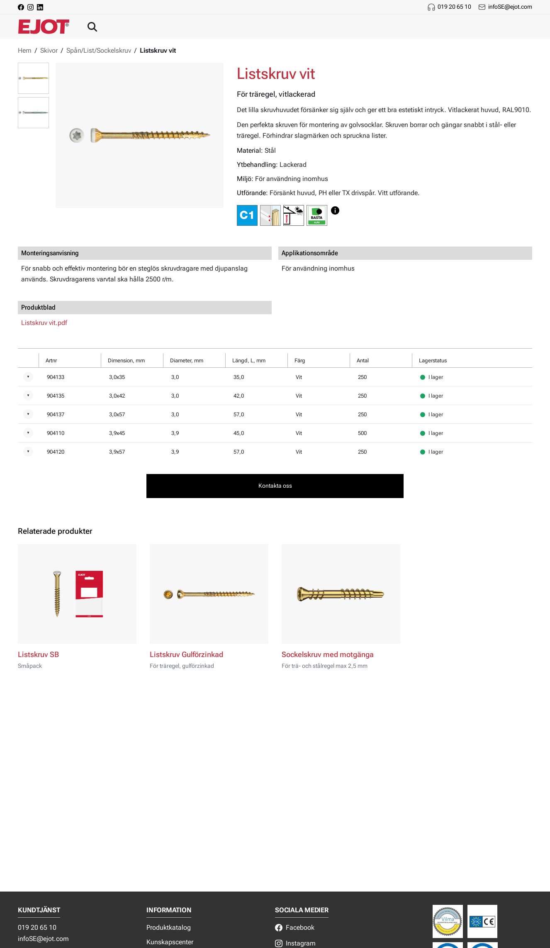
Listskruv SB (38, 654)
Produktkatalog (168, 927)
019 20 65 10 (454, 6)
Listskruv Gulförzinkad (186, 654)
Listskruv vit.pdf (44, 323)
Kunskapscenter (169, 942)
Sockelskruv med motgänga (328, 654)
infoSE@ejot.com (510, 6)
